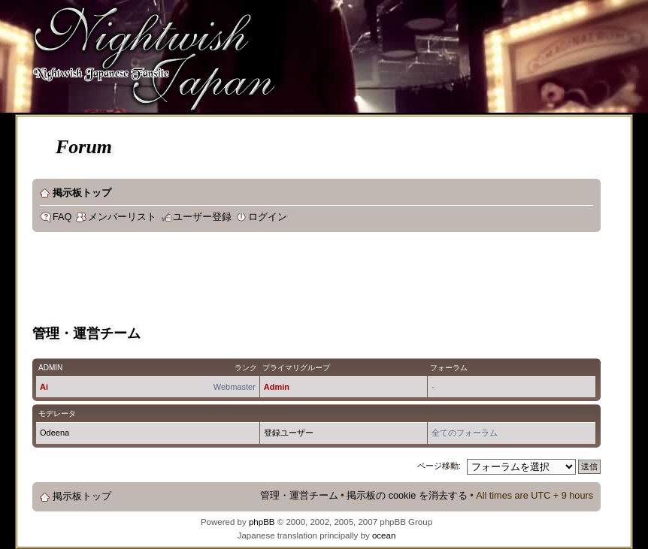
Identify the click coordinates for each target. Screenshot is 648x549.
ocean (383, 535)
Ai (44, 386)
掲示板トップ (82, 193)
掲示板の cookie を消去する (407, 495)
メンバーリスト (122, 217)
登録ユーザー (288, 432)
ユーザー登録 (202, 217)
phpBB (262, 521)
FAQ (62, 217)
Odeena (54, 432)
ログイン (267, 217)
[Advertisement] (306, 281)
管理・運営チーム (299, 495)
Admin (276, 386)
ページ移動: (439, 465)
